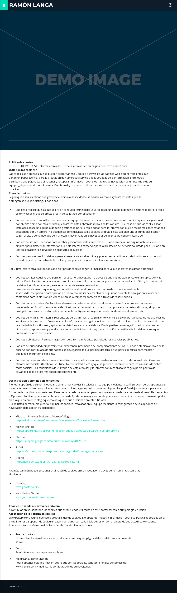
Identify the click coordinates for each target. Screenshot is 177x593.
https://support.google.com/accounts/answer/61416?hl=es (51, 441)
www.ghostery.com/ (27, 487)
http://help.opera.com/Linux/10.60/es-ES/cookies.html (48, 461)
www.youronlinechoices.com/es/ (35, 497)
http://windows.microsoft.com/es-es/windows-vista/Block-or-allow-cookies (61, 420)
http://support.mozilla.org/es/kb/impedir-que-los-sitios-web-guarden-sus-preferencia (68, 430)
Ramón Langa (31, 5)
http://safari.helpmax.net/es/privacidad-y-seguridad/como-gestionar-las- (59, 451)
